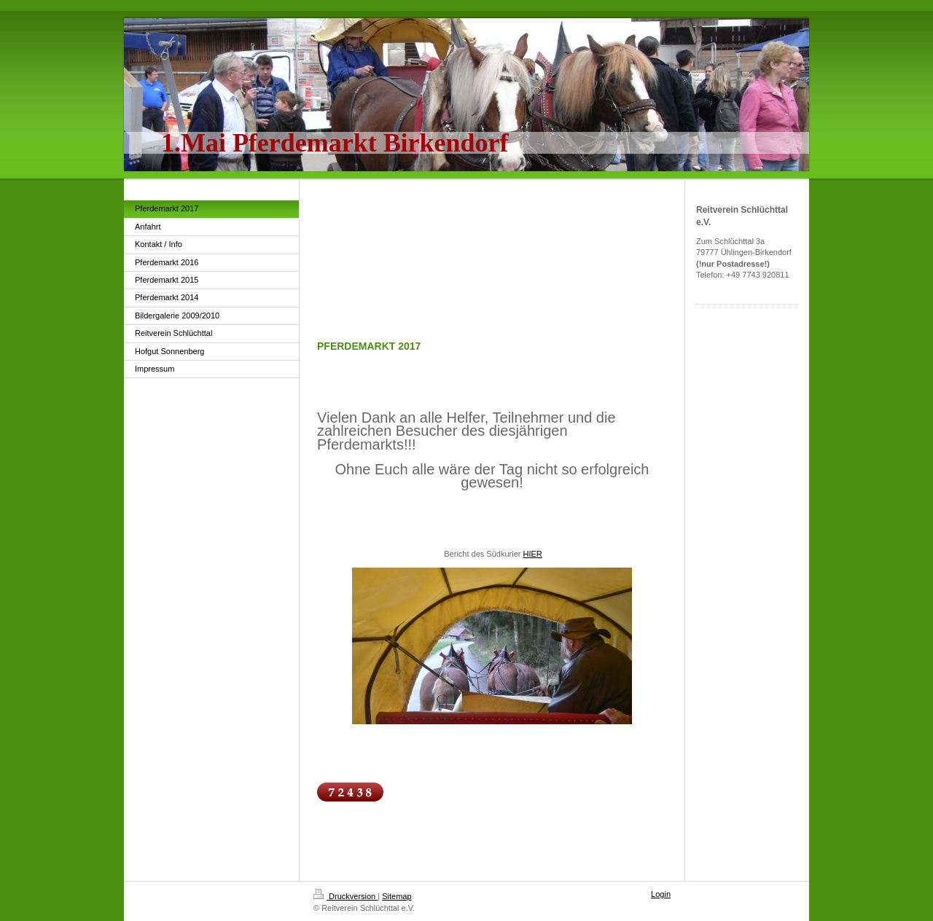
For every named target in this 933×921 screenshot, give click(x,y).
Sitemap (396, 896)
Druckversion (345, 896)
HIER (532, 553)
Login (661, 894)
